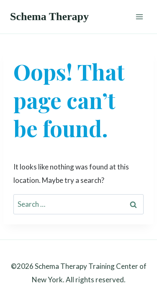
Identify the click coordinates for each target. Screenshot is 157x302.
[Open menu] (139, 16)
